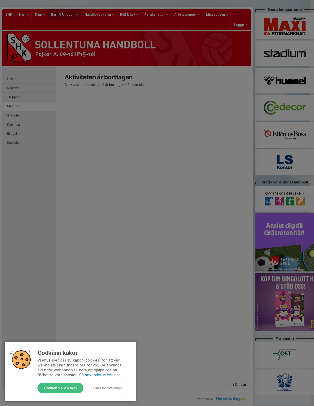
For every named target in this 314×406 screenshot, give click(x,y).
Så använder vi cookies (99, 375)
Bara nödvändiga (107, 388)
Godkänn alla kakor (60, 388)
